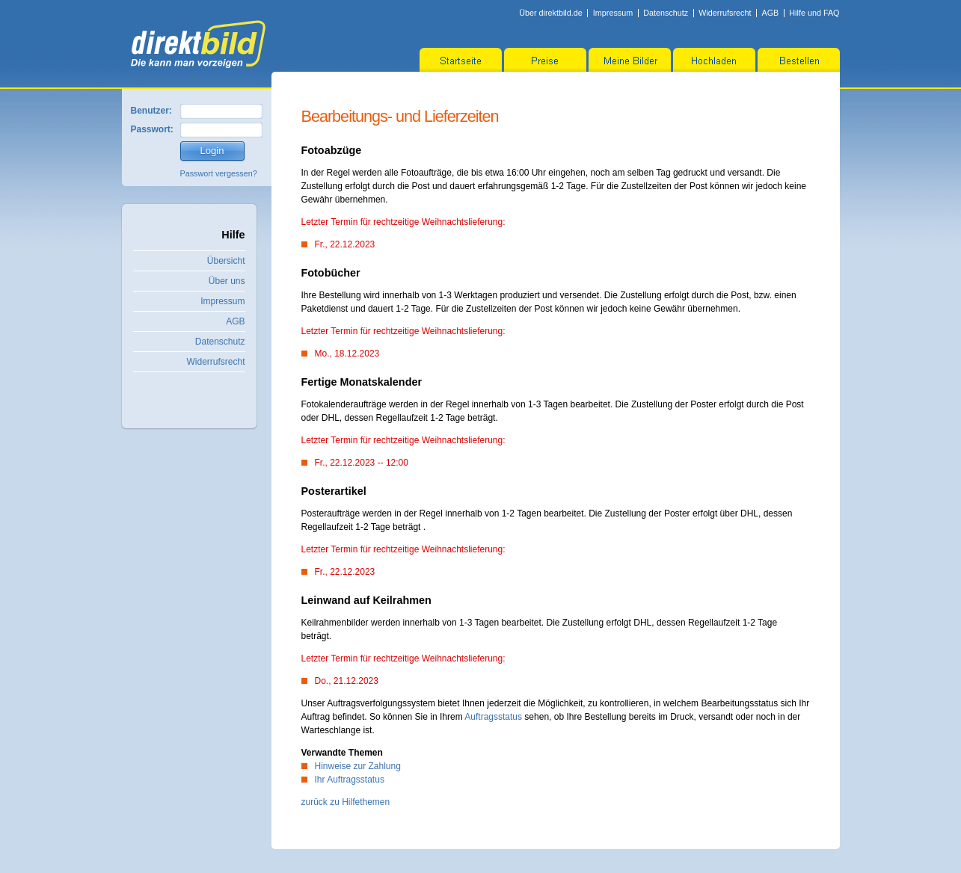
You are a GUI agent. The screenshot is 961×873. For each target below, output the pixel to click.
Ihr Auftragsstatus (349, 779)
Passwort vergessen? (218, 173)
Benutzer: (151, 110)
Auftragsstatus (493, 717)
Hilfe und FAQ (814, 12)
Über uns (227, 281)
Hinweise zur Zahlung (358, 766)
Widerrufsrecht (725, 12)
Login (212, 150)
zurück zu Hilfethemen (345, 802)
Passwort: (152, 129)
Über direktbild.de (551, 12)
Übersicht (226, 261)
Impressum (613, 12)
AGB (770, 12)
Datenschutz (665, 12)
